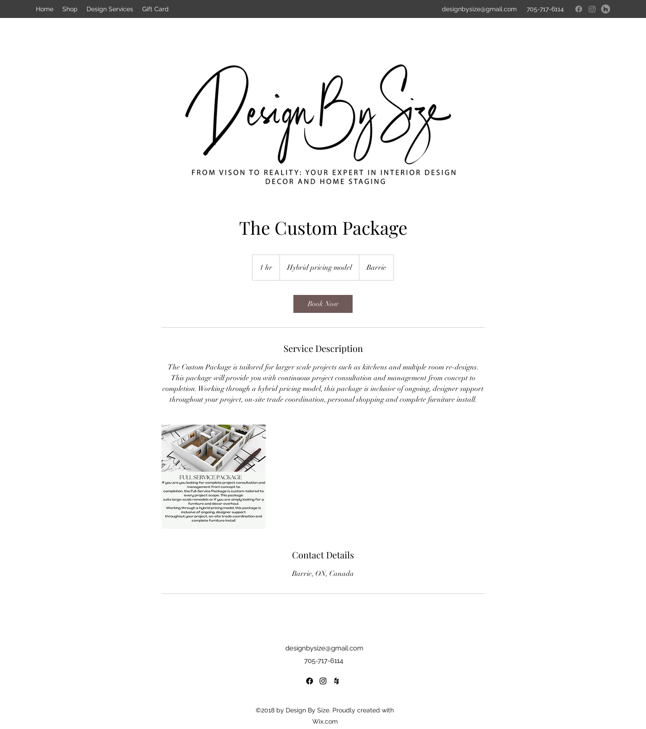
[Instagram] (592, 8)
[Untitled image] (214, 477)
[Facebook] (578, 8)
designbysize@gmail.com (324, 648)
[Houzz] (605, 8)
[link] (323, 304)
